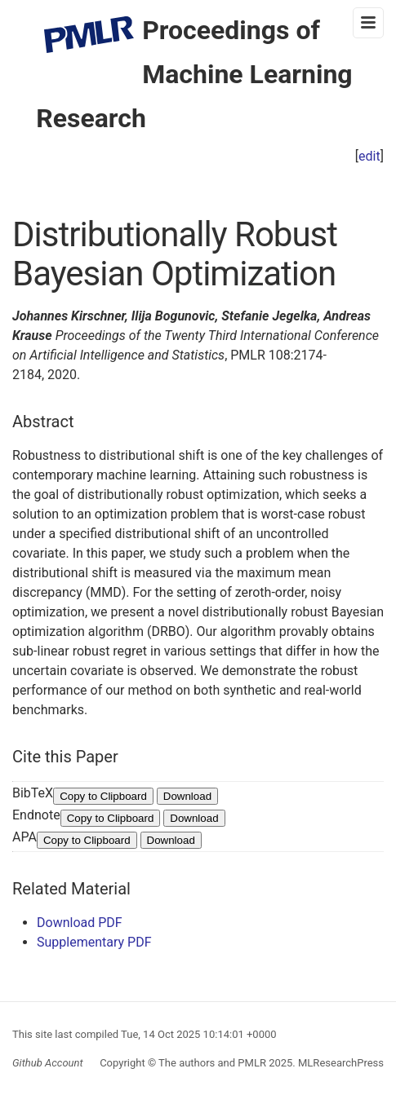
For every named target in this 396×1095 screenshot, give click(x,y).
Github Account (47, 1063)
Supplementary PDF (94, 942)
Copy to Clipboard (103, 796)
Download (187, 796)
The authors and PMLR (212, 1063)
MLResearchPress (340, 1063)
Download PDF (79, 922)
